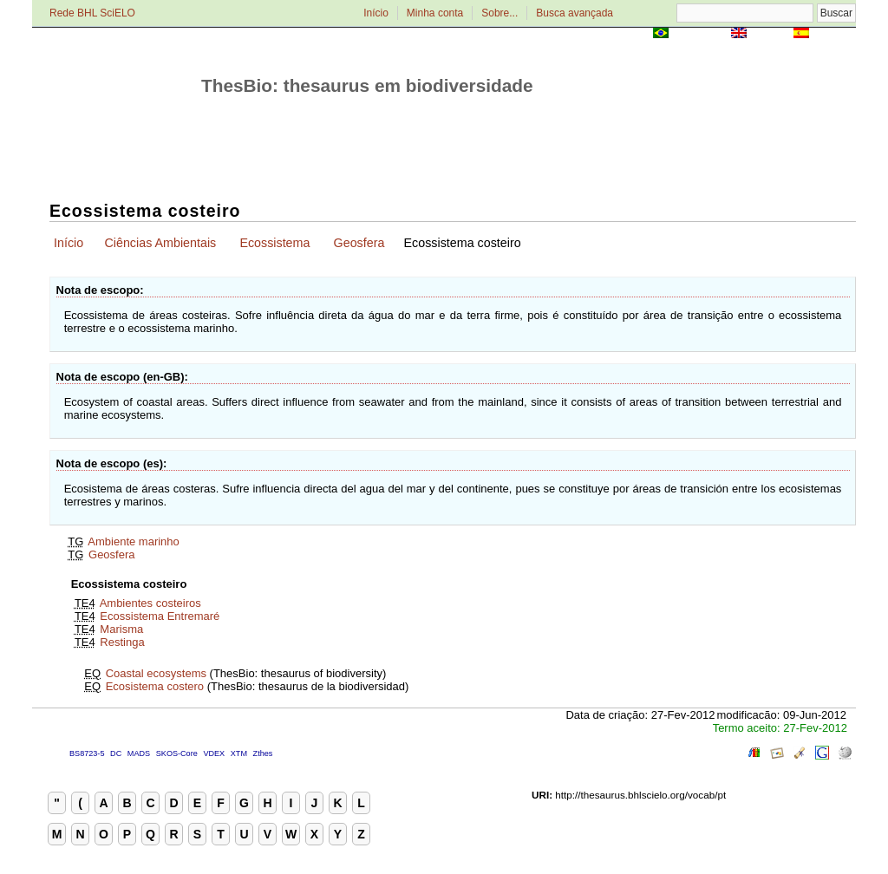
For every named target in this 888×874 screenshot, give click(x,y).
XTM (239, 753)
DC (115, 753)
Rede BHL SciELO (92, 13)
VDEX (214, 753)
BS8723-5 (86, 753)
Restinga (122, 642)
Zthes (263, 753)
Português (700, 34)
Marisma (121, 629)
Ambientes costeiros (150, 603)
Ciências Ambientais (160, 243)
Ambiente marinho (134, 541)
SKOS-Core (177, 753)
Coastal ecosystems (156, 673)
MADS (138, 753)
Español (834, 34)
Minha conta (435, 13)
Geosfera (359, 243)
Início (375, 13)
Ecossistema (274, 243)
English (769, 34)
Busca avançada (574, 13)
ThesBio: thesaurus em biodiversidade (367, 85)
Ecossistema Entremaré (159, 616)
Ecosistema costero (155, 686)
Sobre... (499, 13)
